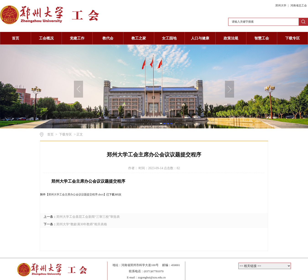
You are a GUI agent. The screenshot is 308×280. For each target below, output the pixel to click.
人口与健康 (200, 38)
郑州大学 (281, 5)
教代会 (107, 38)
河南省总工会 (298, 5)
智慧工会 (261, 38)
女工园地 (169, 38)
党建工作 (77, 38)
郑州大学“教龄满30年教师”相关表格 (81, 224)
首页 (15, 38)
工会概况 (46, 38)
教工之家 (138, 38)
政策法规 (231, 38)
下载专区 (292, 38)
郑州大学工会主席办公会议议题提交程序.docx (76, 194)
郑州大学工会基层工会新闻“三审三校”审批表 (88, 216)
